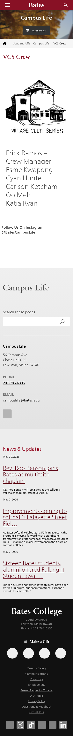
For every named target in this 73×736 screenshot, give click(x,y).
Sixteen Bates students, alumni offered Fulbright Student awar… (33, 569)
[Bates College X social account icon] (20, 725)
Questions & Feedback (36, 706)
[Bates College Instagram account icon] (42, 725)
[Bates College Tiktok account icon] (31, 725)
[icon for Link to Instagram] (7, 413)
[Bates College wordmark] (36, 5)
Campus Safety (36, 668)
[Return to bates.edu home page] (5, 44)
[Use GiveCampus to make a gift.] (60, 653)
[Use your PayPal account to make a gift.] (44, 653)
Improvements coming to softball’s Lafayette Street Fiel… (35, 517)
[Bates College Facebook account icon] (10, 725)
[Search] (62, 321)
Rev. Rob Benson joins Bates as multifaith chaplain (30, 474)
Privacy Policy (36, 701)
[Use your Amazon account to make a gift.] (28, 653)
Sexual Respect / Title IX (37, 690)
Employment (36, 684)
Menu (7, 5)
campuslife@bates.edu (21, 400)
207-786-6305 (14, 383)
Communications (36, 673)
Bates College (36, 611)
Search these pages (19, 312)
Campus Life (36, 17)
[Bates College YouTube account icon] (52, 725)
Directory (36, 679)
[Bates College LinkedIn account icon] (63, 725)
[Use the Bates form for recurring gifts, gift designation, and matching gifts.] (12, 653)
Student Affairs (21, 43)
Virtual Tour (36, 712)
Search (65, 5)
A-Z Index (36, 695)
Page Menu (39, 30)
